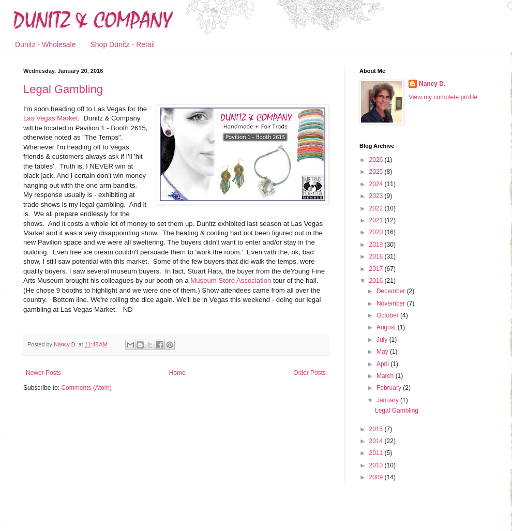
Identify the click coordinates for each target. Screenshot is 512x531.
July (383, 339)
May (383, 351)
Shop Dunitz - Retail (123, 44)
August (387, 327)
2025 (377, 171)
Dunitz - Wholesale (45, 44)
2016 (377, 280)
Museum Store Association (230, 280)
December (392, 291)
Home (177, 372)
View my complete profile (443, 97)
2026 (377, 159)
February (390, 387)
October (388, 315)
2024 (377, 184)
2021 (377, 220)
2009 (377, 477)
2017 (377, 268)
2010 (377, 465)
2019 (377, 244)
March (386, 376)
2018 (377, 256)
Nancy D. (432, 83)
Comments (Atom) (86, 387)
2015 (377, 429)
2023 (377, 196)
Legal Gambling (63, 89)
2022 (377, 208)
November (392, 303)
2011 (377, 453)
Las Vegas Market (50, 118)
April (383, 364)
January (388, 400)
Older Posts (309, 372)
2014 (377, 441)
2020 (377, 232)
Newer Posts (43, 372)
